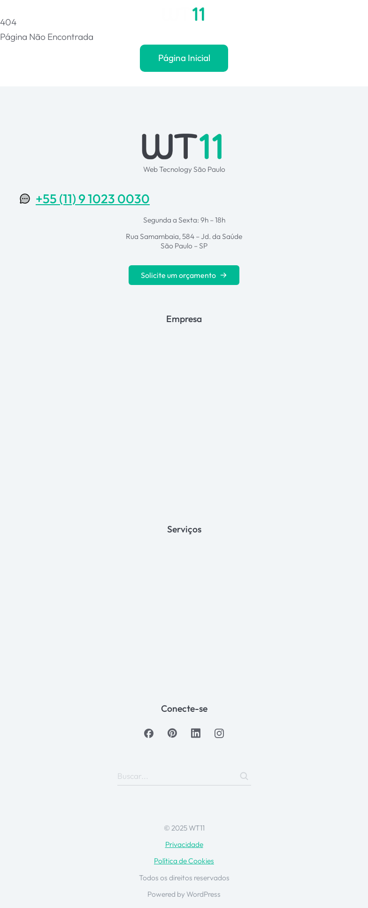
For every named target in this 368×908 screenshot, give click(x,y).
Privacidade (184, 844)
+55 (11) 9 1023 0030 (93, 199)
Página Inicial (184, 57)
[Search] (244, 776)
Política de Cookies (184, 860)
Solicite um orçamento (184, 275)
